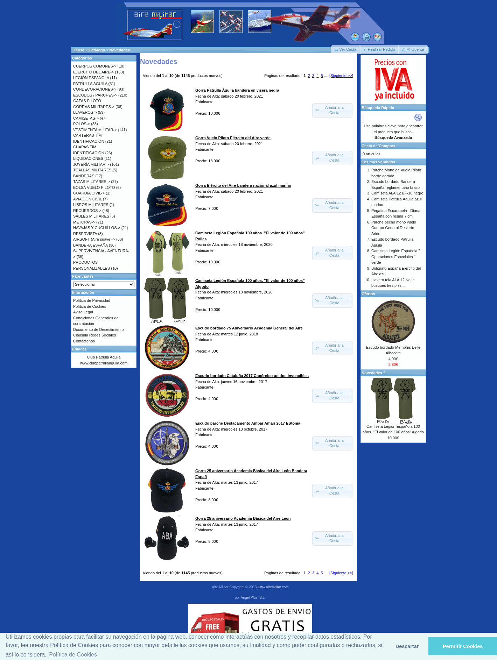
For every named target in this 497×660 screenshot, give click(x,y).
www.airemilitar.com (273, 587)
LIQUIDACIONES (88, 158)
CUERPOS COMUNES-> (95, 66)
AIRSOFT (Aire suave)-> (94, 239)
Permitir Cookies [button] (463, 646)
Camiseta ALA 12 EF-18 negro (397, 193)
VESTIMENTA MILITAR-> (95, 130)
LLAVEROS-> (85, 112)
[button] (345, 49)
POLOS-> (81, 124)
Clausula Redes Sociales (94, 335)
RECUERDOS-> (87, 210)
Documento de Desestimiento (98, 329)
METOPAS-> (84, 222)
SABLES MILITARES (91, 216)
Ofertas (368, 294)
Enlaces (79, 349)
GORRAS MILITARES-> (93, 107)
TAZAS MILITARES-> (91, 181)
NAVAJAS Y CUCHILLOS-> (96, 228)
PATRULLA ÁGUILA (90, 83)
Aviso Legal (83, 312)
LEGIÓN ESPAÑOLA (91, 78)
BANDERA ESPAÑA (90, 245)
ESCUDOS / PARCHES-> (95, 95)
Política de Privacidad (91, 300)
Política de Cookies (89, 306)
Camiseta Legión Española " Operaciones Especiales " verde (395, 256)
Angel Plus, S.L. (253, 597)
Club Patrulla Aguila (103, 357)
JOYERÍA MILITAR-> (91, 164)
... (325, 75)
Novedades (119, 50)
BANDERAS (83, 176)
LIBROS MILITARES (90, 205)
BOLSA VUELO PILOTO (94, 187)
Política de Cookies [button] (73, 655)
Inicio (79, 50)
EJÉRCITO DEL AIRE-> (93, 72)
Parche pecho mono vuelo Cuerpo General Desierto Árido (393, 228)
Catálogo (97, 50)
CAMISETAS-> (86, 118)
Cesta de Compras (379, 146)
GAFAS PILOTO (87, 101)
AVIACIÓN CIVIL (87, 199)
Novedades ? (373, 373)
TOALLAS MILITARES (92, 170)
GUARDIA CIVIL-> (89, 193)
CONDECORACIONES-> (95, 89)
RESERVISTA (85, 234)
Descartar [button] (407, 646)
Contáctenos (84, 341)
